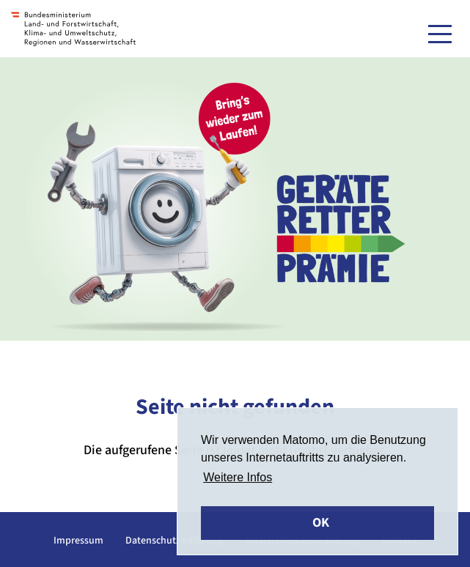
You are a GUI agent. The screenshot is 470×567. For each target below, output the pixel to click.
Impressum (78, 540)
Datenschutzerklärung (174, 540)
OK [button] (320, 523)
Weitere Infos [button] (237, 477)
